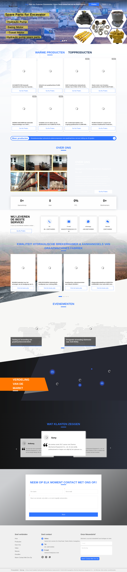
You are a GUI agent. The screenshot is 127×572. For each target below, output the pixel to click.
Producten (39, 4)
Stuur (63, 514)
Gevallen (17, 554)
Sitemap (22, 570)
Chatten (94, 4)
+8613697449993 (88, 229)
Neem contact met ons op (67, 4)
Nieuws (17, 551)
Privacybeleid (14, 570)
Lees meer (84, 191)
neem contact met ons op (90, 558)
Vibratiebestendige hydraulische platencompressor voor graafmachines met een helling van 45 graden (62, 138)
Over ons (32, 4)
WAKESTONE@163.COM (51, 552)
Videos (55, 4)
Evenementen (48, 4)
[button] (16, 449)
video (16, 548)
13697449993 (107, 229)
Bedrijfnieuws (80, 4)
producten (18, 541)
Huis (26, 4)
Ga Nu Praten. (23, 91)
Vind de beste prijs (23, 288)
